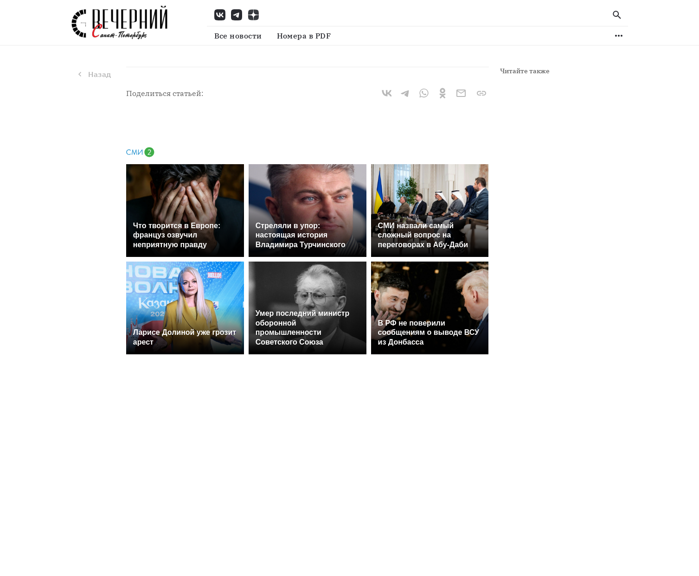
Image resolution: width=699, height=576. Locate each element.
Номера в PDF (304, 35)
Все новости (238, 35)
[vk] (386, 93)
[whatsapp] (424, 93)
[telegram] (405, 93)
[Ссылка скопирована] (481, 93)
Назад (93, 74)
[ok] (442, 93)
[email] (461, 93)
